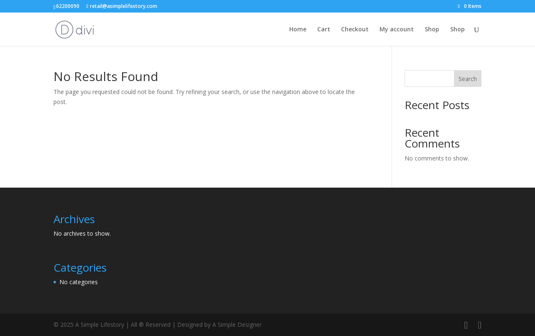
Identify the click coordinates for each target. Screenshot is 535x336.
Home (297, 29)
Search (468, 79)
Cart (323, 29)
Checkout (355, 29)
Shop (432, 29)
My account (397, 29)
